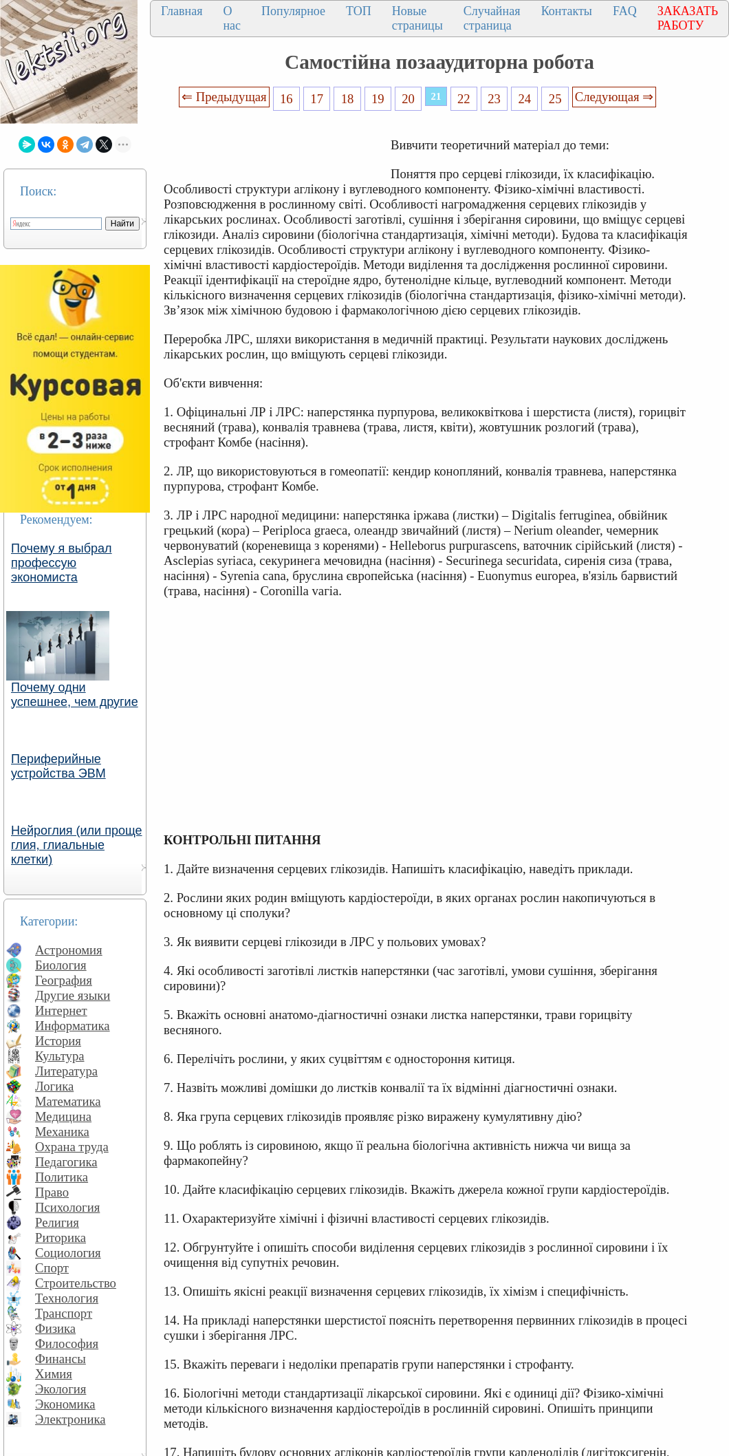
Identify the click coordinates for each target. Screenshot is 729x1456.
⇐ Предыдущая (224, 96)
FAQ (625, 11)
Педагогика (66, 1162)
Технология (66, 1298)
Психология (67, 1207)
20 (408, 99)
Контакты (566, 11)
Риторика (60, 1237)
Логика (54, 1086)
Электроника (70, 1419)
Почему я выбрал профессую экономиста (61, 563)
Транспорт (63, 1313)
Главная (181, 11)
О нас (232, 18)
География (63, 980)
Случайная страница (492, 18)
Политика (61, 1177)
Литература (66, 1071)
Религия (57, 1222)
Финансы (60, 1358)
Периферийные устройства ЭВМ (58, 766)
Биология (61, 965)
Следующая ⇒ (614, 96)
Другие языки (72, 995)
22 (463, 99)
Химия (53, 1374)
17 (316, 99)
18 (347, 99)
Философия (66, 1343)
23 (494, 99)
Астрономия (68, 950)
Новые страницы (417, 18)
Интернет (61, 1010)
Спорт (52, 1268)
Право (52, 1192)
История (58, 1041)
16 (286, 99)
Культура (60, 1056)
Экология (60, 1389)
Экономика (65, 1404)
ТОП (358, 11)
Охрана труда (72, 1146)
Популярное (293, 11)
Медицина (63, 1116)
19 (377, 99)
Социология (68, 1252)
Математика (68, 1101)
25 (555, 99)
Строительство (75, 1283)
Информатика (72, 1025)
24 (525, 99)
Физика (55, 1328)
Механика (62, 1131)
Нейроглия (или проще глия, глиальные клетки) (76, 845)
